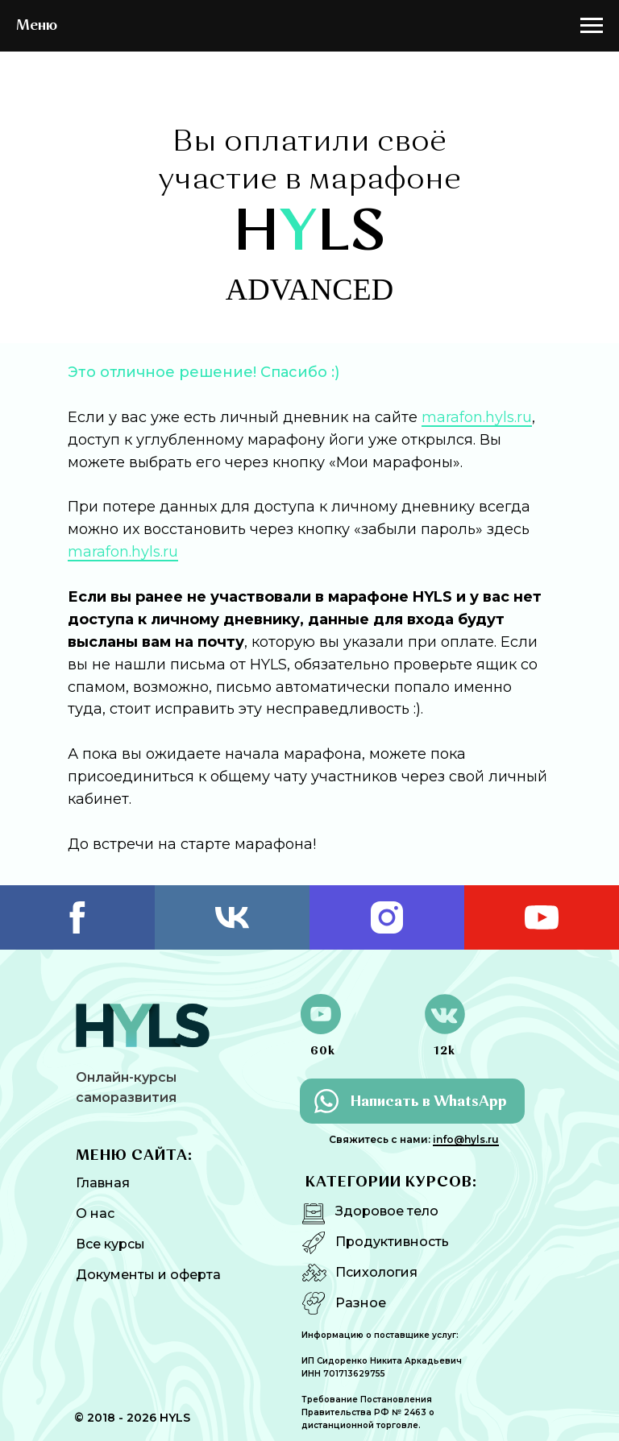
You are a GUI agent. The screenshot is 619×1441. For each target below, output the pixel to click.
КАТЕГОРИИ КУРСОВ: (391, 1182)
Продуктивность (392, 1241)
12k (444, 1051)
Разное (360, 1303)
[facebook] (77, 917)
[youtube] (541, 917)
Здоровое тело (386, 1211)
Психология (376, 1272)
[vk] (232, 917)
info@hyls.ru (466, 1139)
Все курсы (110, 1244)
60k (322, 1051)
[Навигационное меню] (591, 26)
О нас (95, 1213)
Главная (103, 1182)
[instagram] (387, 917)
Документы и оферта (148, 1274)
